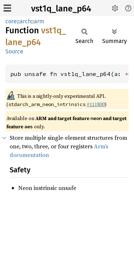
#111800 (95, 104)
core (11, 21)
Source (14, 51)
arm (39, 21)
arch (25, 21)
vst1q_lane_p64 (61, 9)
